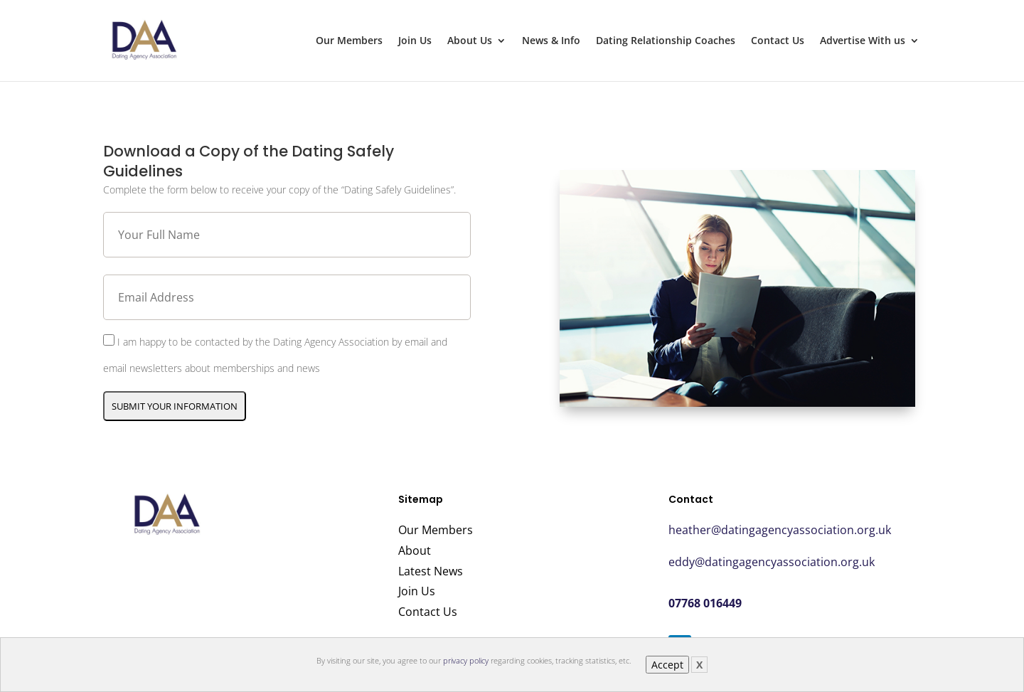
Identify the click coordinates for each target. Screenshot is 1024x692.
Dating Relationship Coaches (665, 41)
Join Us (415, 41)
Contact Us (777, 41)
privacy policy (466, 660)
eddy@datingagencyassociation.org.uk (771, 562)
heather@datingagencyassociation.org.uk (779, 530)
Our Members (349, 41)
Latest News (430, 571)
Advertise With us (862, 41)
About (414, 550)
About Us (469, 41)
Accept (667, 664)
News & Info (551, 41)
